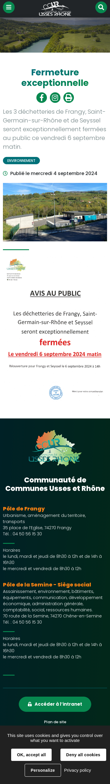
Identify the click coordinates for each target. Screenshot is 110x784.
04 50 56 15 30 (27, 534)
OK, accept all (31, 754)
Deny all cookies (83, 754)
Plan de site (55, 722)
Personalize (43, 770)
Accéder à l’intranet (58, 704)
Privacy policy (77, 770)
